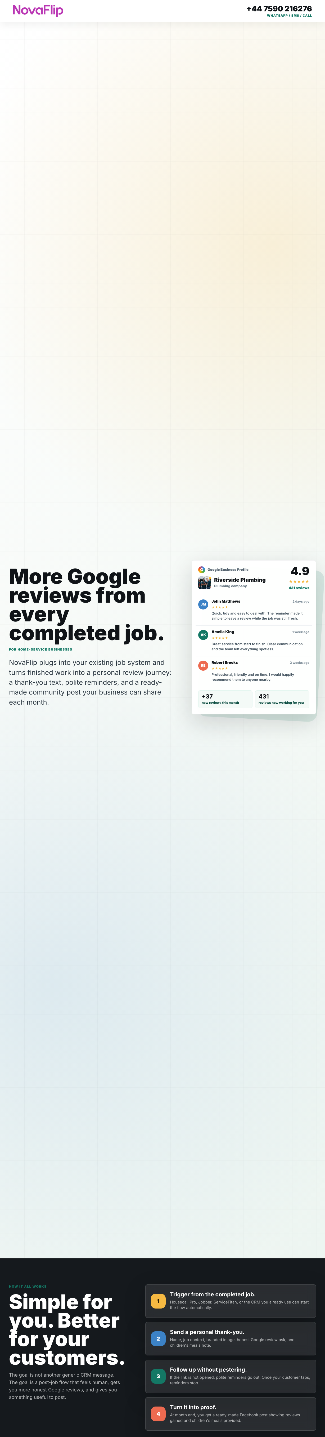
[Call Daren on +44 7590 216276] (279, 11)
